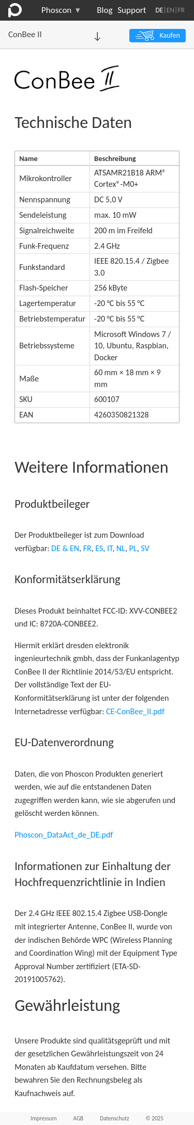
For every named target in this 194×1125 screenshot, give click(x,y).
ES (99, 548)
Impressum (44, 1118)
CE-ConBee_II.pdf (135, 711)
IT (109, 548)
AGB (78, 1118)
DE (159, 10)
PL (133, 548)
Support (131, 10)
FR (181, 10)
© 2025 (154, 1118)
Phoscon (60, 10)
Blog (104, 10)
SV (145, 548)
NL (120, 548)
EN (170, 10)
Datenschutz (114, 1118)
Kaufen (169, 35)
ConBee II (25, 34)
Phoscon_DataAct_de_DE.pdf (63, 835)
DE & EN (65, 548)
